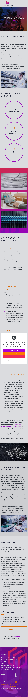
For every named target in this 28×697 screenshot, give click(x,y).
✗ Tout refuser (14, 353)
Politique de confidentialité (14, 360)
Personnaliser (14, 356)
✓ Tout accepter (14, 350)
